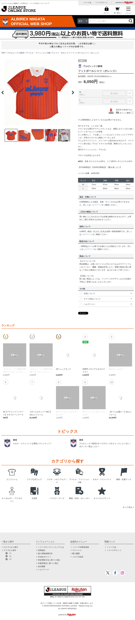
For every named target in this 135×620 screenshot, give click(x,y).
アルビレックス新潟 (15, 53)
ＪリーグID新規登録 (80, 547)
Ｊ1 (9, 553)
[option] (38, 92)
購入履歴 (76, 553)
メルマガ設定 (77, 557)
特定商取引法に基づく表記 (49, 560)
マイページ (77, 550)
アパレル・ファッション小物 (38, 53)
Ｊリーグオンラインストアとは (51, 547)
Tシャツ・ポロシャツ (61, 53)
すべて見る (127, 507)
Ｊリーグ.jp (87, 2)
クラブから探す (9, 550)
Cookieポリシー (44, 557)
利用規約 (41, 550)
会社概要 (41, 566)
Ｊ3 (9, 559)
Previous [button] (2, 92)
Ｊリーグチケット (101, 2)
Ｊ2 (9, 556)
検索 (130, 21)
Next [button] (73, 92)
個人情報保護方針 (45, 553)
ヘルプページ (96, 205)
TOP (3, 53)
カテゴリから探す (10, 547)
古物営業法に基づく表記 (48, 563)
